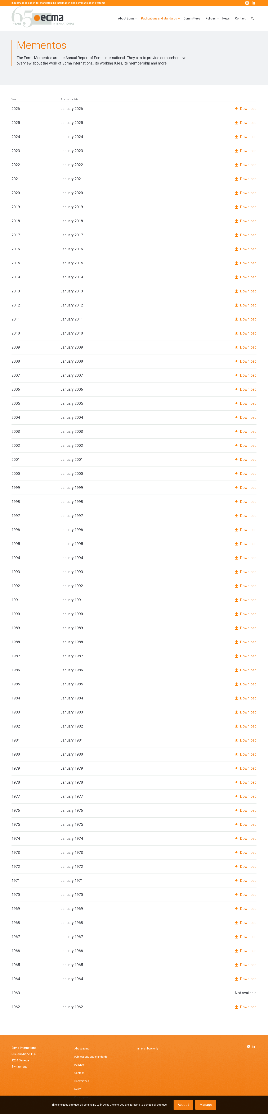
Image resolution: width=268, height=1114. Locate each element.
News (77, 1089)
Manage (206, 1105)
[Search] (252, 18)
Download (248, 108)
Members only (149, 1048)
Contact (79, 1072)
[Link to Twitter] (249, 1045)
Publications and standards (90, 1056)
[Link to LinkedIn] (253, 2)
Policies (79, 1064)
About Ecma (81, 1048)
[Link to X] (246, 2)
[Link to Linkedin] (253, 1047)
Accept (183, 1105)
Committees (81, 1081)
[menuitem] (126, 18)
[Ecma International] (43, 18)
